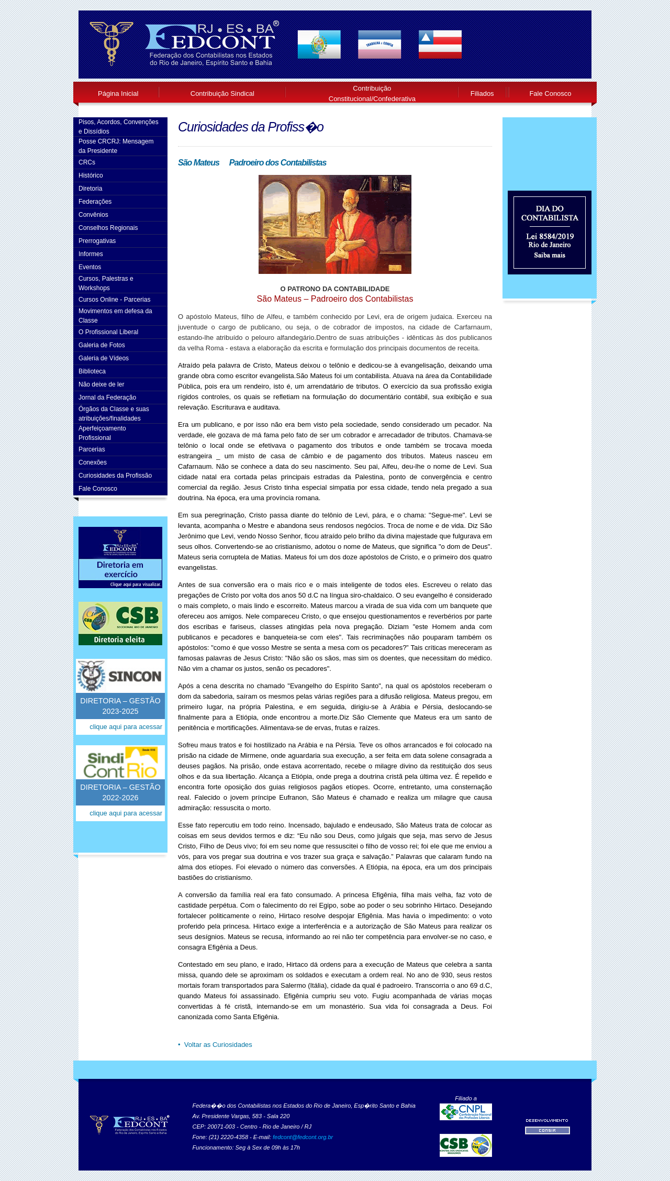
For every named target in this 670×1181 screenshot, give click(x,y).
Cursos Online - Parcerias (114, 299)
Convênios (93, 214)
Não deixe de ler (101, 384)
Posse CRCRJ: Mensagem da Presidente (116, 146)
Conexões (93, 462)
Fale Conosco (550, 93)
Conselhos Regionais (108, 227)
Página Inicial (118, 93)
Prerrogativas (97, 241)
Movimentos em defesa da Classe (115, 315)
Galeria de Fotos (102, 345)
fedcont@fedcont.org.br (303, 1137)
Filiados (482, 93)
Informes (91, 254)
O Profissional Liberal (108, 332)
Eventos (90, 267)
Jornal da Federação (107, 397)
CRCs (87, 162)
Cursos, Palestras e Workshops (106, 283)
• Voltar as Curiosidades (215, 1044)
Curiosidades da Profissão (115, 475)
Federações (95, 201)
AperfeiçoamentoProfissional (102, 433)
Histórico (91, 175)
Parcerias (92, 449)
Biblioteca (92, 371)
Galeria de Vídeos (104, 358)
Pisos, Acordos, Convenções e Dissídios (119, 126)
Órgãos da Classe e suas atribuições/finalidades (114, 413)
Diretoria (90, 188)
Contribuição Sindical (222, 93)
